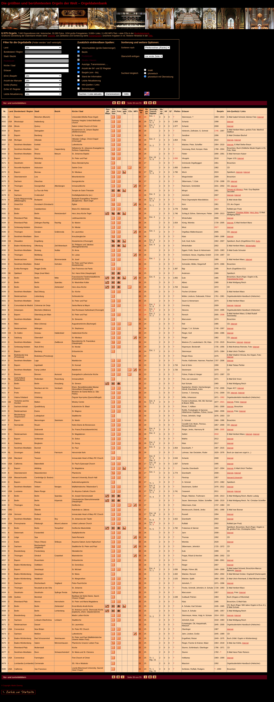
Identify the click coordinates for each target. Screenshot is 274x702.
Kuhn (258, 241)
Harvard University (234, 477)
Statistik (51, 36)
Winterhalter (251, 246)
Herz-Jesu (254, 212)
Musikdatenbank (141, 33)
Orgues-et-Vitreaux (235, 189)
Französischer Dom (235, 279)
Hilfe (150, 36)
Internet (260, 117)
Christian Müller (242, 212)
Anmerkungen (95, 36)
